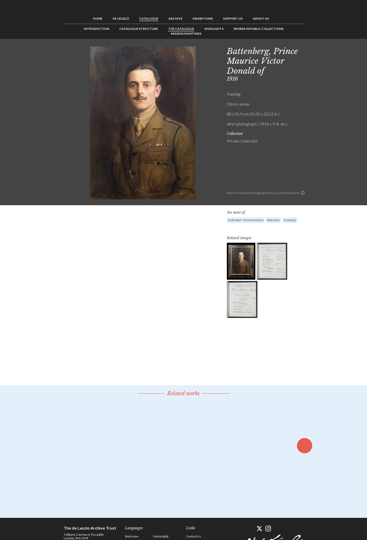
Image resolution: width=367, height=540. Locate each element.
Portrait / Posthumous (245, 220)
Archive (175, 18)
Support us (233, 18)
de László (121, 18)
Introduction (96, 29)
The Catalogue (181, 29)
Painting (273, 220)
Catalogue (148, 18)
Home (97, 18)
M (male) (290, 220)
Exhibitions (203, 18)
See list (320, 50)
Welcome (131, 536)
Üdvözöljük (160, 536)
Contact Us (193, 536)
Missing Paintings (186, 33)
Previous (312, 50)
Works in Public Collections (258, 29)
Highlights (214, 29)
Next (328, 50)
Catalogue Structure (138, 29)
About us (261, 18)
